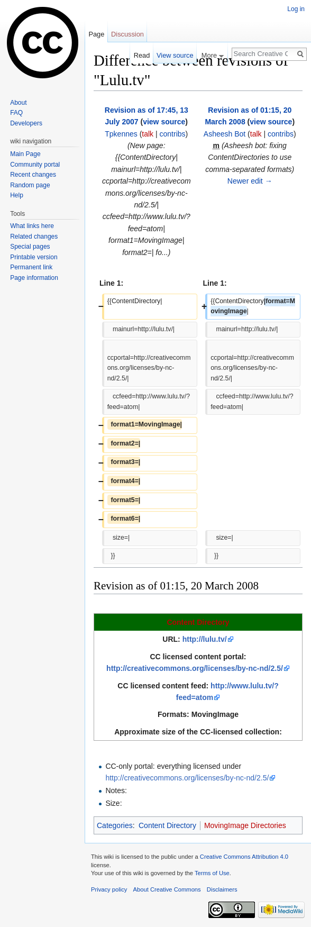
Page (96, 34)
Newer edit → (249, 181)
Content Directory (198, 622)
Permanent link (31, 267)
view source (164, 121)
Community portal (35, 164)
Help (16, 195)
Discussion (127, 34)
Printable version (33, 257)
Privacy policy (109, 889)
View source (175, 55)
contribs (173, 134)
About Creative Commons (167, 889)
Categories (115, 825)
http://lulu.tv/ (204, 639)
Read (142, 55)
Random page (30, 185)
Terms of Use (212, 873)
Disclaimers (222, 889)
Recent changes (33, 174)
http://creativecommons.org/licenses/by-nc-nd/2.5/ (194, 668)
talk (147, 134)
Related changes (34, 236)
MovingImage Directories (245, 825)
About (18, 102)
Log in (296, 9)
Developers (26, 123)
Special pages (30, 246)
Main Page (25, 154)
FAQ (16, 112)
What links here (32, 226)
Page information (34, 277)
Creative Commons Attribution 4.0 (244, 856)
